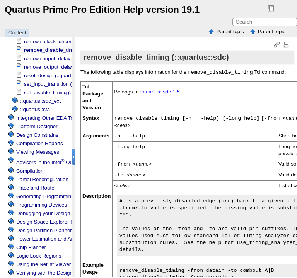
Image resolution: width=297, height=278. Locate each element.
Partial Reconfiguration (42, 179)
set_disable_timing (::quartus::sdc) (63, 92)
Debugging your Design (43, 213)
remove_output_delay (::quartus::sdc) (66, 67)
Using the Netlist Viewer (43, 264)
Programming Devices (41, 205)
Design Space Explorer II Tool (50, 222)
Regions (38, 256)
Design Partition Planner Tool (49, 230)
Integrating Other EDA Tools (48, 118)
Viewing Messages (37, 152)
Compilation (29, 171)
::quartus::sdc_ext (40, 101)
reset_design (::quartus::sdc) (56, 75)
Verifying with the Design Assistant (55, 273)
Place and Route (35, 188)
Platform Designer (37, 126)
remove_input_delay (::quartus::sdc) (65, 58)
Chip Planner (31, 247)
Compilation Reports (39, 143)
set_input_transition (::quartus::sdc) (64, 84)
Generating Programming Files (51, 196)
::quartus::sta (35, 109)
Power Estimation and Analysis (51, 239)
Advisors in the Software (70, 162)
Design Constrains (37, 135)
